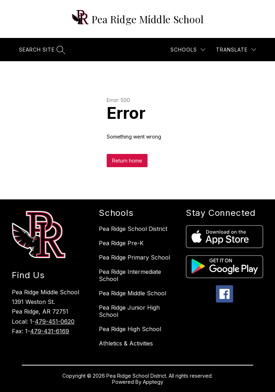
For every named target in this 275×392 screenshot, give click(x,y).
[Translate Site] (236, 49)
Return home (127, 161)
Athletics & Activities (126, 343)
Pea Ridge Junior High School (129, 311)
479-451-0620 (54, 321)
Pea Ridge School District (133, 228)
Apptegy (153, 382)
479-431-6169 (49, 331)
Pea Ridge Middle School (132, 293)
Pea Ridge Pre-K (121, 243)
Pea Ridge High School (130, 329)
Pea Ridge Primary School (134, 257)
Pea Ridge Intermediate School (130, 275)
